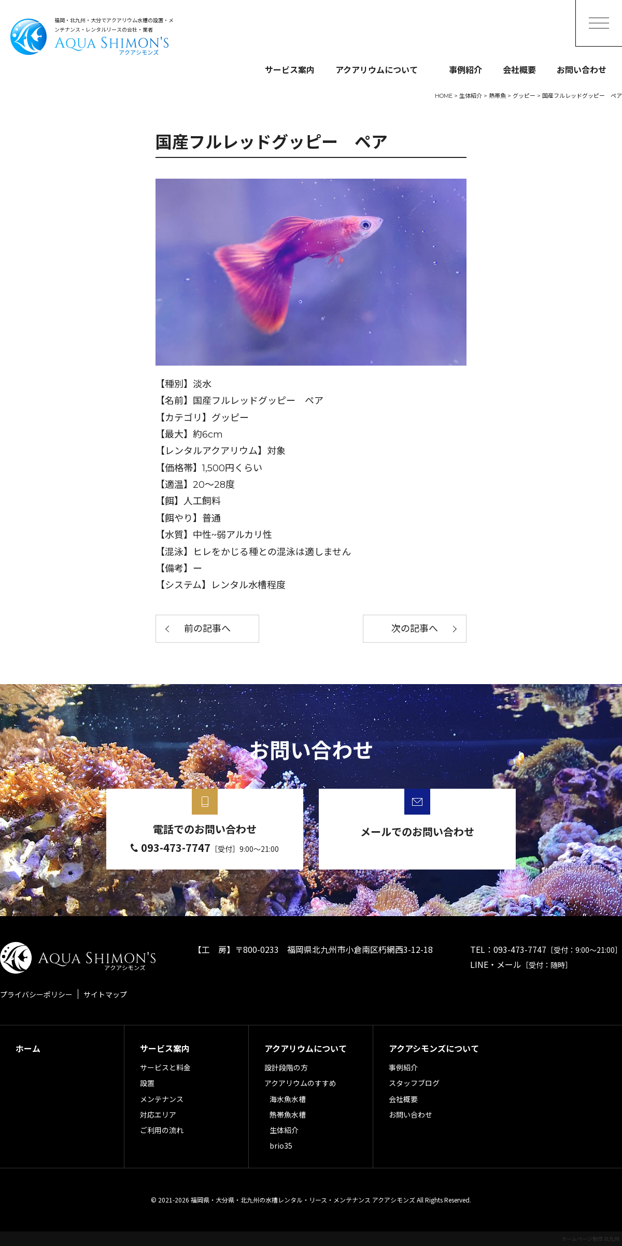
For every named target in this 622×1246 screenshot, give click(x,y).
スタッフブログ (414, 1083)
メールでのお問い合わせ (417, 831)
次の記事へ (414, 628)
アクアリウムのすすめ (300, 1083)
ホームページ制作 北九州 (590, 1238)
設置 (147, 1083)
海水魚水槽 (288, 1099)
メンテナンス (161, 1099)
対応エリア (158, 1114)
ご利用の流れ (161, 1130)
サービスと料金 (165, 1067)
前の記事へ (207, 628)
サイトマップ (105, 994)
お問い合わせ (581, 69)
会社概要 (519, 69)
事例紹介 (465, 69)
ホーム (28, 1048)
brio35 (281, 1145)
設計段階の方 (286, 1067)
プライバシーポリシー (36, 994)
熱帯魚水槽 (288, 1114)
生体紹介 (284, 1130)
